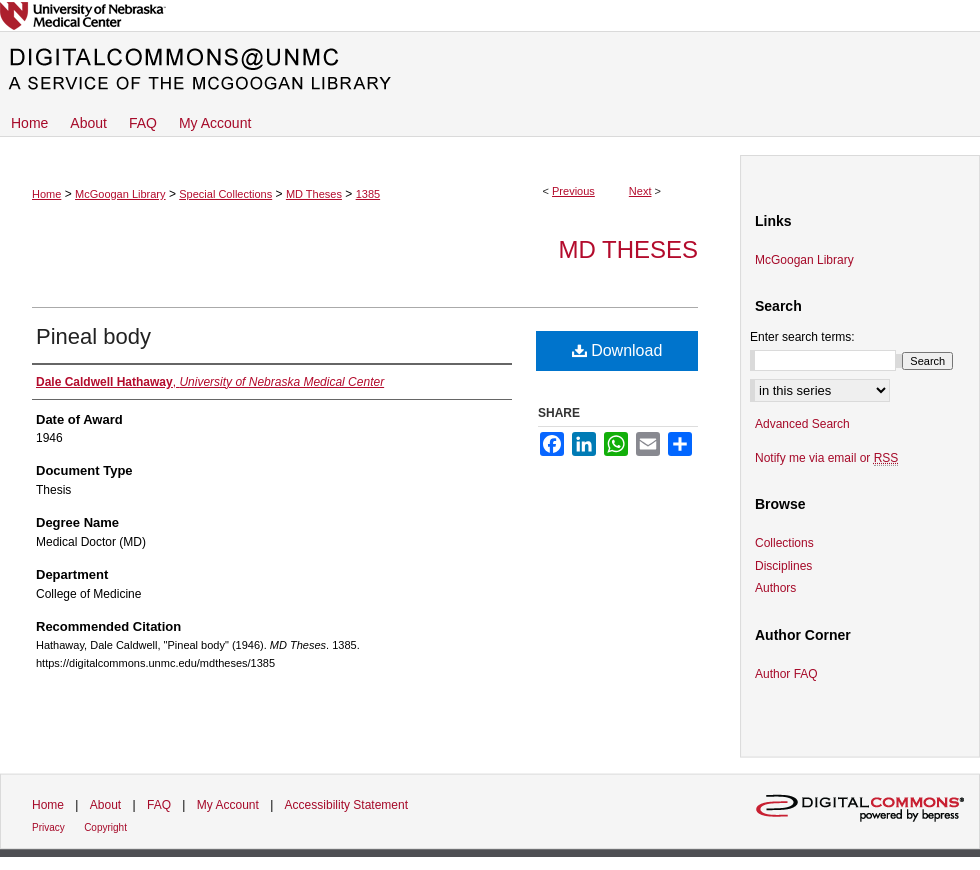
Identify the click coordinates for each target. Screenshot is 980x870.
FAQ (159, 805)
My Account (228, 805)
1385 (368, 194)
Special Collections (225, 194)
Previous (573, 191)
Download (617, 350)
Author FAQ (786, 674)
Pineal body (93, 336)
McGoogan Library (120, 194)
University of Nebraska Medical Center (490, 15)
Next (640, 191)
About (105, 805)
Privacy (48, 827)
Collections (784, 543)
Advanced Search (802, 424)
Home (46, 194)
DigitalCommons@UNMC (490, 70)
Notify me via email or (826, 458)
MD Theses (314, 194)
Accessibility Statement (346, 805)
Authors (775, 588)
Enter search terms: (802, 337)
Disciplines (783, 566)
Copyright (105, 827)
